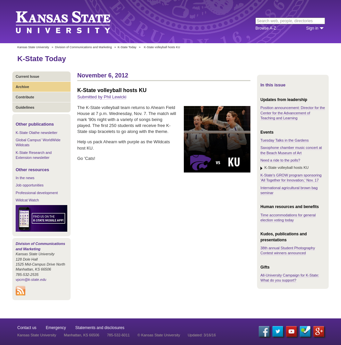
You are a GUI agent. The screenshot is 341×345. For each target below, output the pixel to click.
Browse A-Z (265, 28)
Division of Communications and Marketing (83, 47)
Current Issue (27, 76)
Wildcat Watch (27, 200)
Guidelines (25, 107)
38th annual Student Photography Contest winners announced (287, 250)
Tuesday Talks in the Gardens (284, 140)
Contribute (25, 97)
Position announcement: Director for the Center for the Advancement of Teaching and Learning (292, 113)
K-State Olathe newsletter (36, 133)
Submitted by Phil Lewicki (101, 96)
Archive (22, 87)
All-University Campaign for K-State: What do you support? (289, 277)
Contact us (26, 327)
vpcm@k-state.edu (31, 280)
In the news (25, 178)
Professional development (37, 193)
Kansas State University (71, 21)
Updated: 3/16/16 (202, 335)
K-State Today (127, 47)
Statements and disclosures (99, 327)
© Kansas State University (159, 335)
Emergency (56, 327)
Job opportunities (30, 185)
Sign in (312, 28)
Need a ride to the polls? (280, 160)
